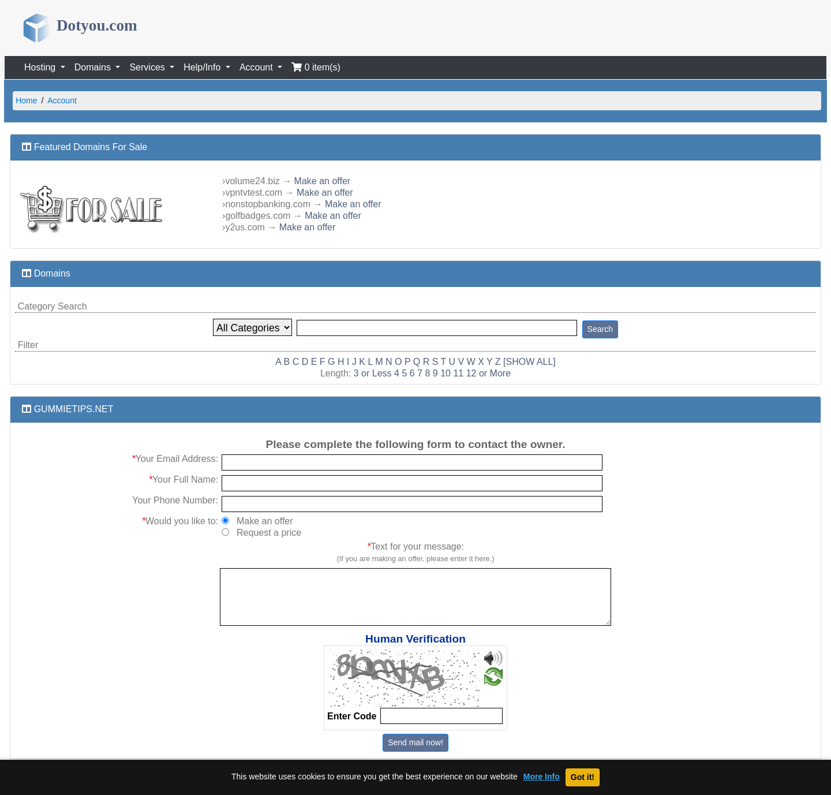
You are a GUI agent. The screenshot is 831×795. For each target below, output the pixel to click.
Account (62, 100)
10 (445, 373)
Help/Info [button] (203, 67)
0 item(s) (315, 67)
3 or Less (373, 373)
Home (26, 100)
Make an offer (322, 181)
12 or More (488, 373)
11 (458, 373)
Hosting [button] (41, 67)
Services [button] (148, 67)
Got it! (582, 777)
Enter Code (351, 716)
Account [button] (257, 67)
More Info (541, 776)
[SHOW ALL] (529, 362)
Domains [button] (94, 67)
